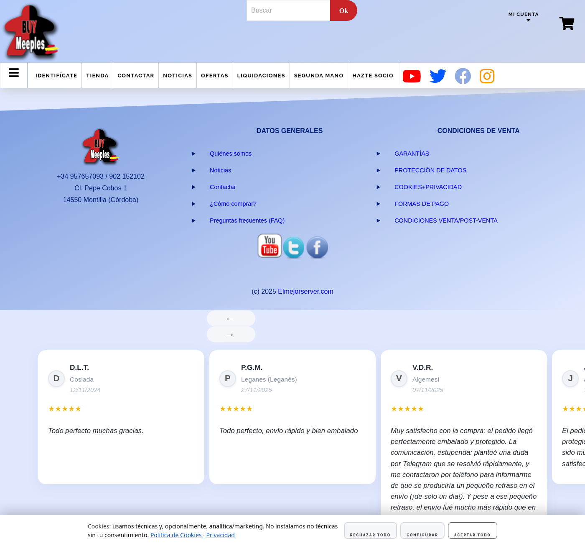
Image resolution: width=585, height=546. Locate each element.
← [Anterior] (231, 318)
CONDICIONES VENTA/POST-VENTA (446, 220)
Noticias (177, 75)
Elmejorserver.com (305, 291)
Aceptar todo (472, 535)
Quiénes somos (231, 153)
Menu (13, 79)
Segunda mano (319, 75)
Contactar (135, 75)
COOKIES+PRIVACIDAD (428, 187)
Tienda (97, 75)
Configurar (422, 535)
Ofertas (214, 75)
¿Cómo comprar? (233, 203)
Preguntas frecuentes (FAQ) (247, 220)
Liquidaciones (261, 75)
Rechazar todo (370, 535)
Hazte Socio (373, 75)
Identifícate (56, 75)
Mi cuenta (524, 14)
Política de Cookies (176, 535)
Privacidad (220, 535)
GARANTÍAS (411, 153)
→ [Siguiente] (231, 334)
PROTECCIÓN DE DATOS (430, 170)
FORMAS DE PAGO (421, 203)
